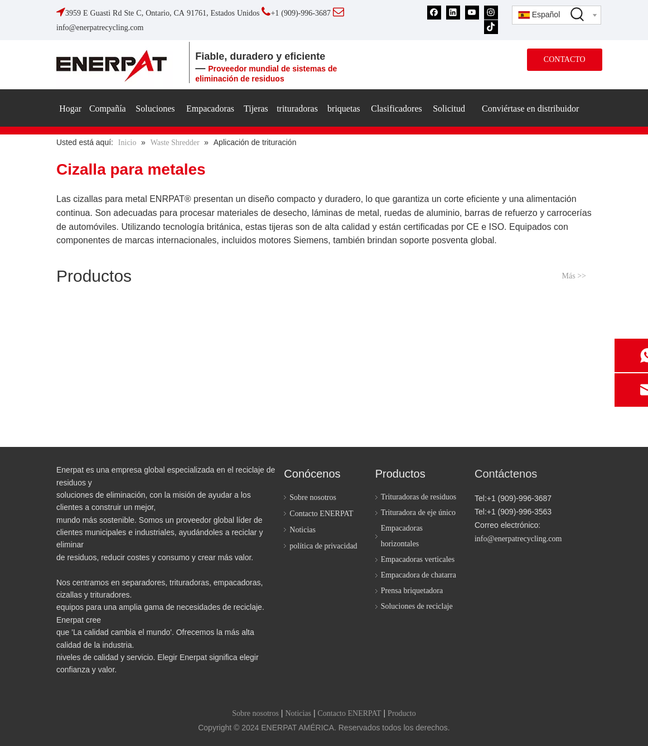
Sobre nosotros (312, 497)
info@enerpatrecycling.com (518, 539)
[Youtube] (472, 13)
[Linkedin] (453, 13)
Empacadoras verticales (418, 559)
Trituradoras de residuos (419, 497)
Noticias (302, 530)
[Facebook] (434, 13)
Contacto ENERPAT (321, 513)
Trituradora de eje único (418, 512)
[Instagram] (491, 13)
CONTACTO (565, 59)
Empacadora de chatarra (418, 575)
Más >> (574, 276)
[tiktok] (491, 26)
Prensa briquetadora (412, 590)
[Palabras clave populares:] (577, 14)
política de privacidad (323, 546)
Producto (402, 713)
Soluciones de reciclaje (417, 606)
